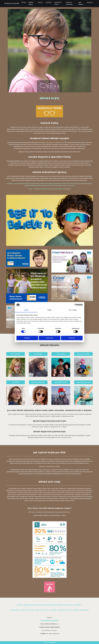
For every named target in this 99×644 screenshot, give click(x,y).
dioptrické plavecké (83, 382)
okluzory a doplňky (83, 354)
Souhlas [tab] (26, 310)
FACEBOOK (54, 621)
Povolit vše (72, 338)
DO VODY (31, 610)
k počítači (15, 382)
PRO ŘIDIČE (15, 610)
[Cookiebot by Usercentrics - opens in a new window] (76, 305)
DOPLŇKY (54, 610)
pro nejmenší (15, 354)
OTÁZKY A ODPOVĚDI (69, 3)
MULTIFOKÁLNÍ (41, 605)
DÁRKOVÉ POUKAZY (65, 610)
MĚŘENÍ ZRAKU (31, 3)
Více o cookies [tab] (73, 310)
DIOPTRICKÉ (51, 605)
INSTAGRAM (45, 621)
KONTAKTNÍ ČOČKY (57, 3)
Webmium (53, 642)
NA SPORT (77, 605)
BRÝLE (40, 2)
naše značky (60, 354)
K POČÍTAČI (69, 605)
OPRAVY (76, 610)
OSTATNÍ (48, 2)
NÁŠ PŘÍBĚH (81, 3)
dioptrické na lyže (61, 382)
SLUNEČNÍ (23, 610)
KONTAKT (90, 2)
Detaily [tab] (49, 310)
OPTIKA (24, 2)
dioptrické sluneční (38, 382)
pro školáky (38, 354)
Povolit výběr (49, 338)
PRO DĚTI (60, 605)
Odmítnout (27, 338)
